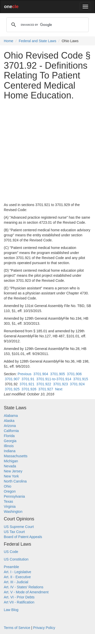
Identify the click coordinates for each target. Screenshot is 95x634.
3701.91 (28, 379)
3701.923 (60, 384)
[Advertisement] (47, 151)
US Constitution (16, 559)
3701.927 (45, 389)
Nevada (10, 466)
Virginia (9, 506)
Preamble (11, 567)
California (11, 431)
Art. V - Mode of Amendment (26, 592)
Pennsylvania (14, 496)
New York (11, 476)
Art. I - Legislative (17, 572)
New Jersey (13, 471)
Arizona (10, 426)
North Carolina (15, 481)
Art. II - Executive (17, 577)
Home (8, 41)
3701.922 (43, 384)
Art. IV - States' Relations (23, 587)
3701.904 (40, 374)
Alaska (9, 421)
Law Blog (11, 610)
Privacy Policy (44, 628)
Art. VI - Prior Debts (19, 597)
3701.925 (12, 389)
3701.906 (74, 374)
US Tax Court (14, 532)
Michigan (11, 461)
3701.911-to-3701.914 (53, 379)
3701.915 (80, 379)
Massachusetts (15, 456)
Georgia (10, 441)
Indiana (9, 451)
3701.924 (77, 384)
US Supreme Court (19, 527)
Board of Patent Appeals (23, 537)
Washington (13, 512)
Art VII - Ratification (19, 602)
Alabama (11, 416)
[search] (47, 25)
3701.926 (29, 389)
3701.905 (57, 374)
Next (58, 389)
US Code (11, 552)
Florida (9, 436)
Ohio (7, 486)
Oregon (10, 491)
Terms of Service (17, 628)
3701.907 (12, 379)
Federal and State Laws (37, 41)
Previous (24, 374)
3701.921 (27, 384)
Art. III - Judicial (16, 582)
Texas (8, 501)
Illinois (9, 446)
